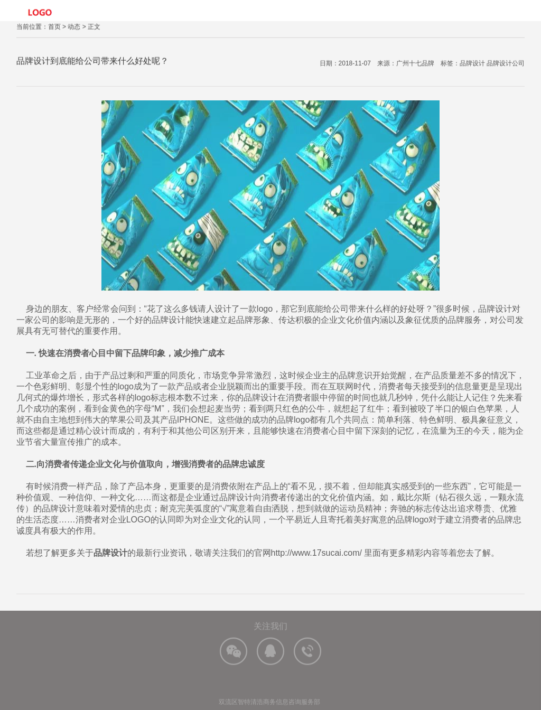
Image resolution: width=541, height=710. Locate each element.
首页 (54, 27)
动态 (74, 27)
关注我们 (270, 631)
